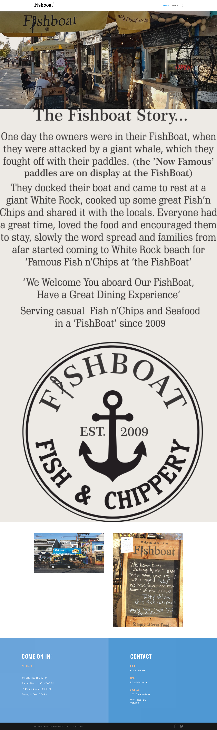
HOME (166, 6)
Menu (175, 6)
